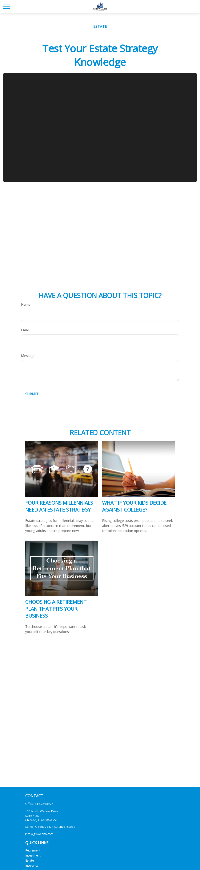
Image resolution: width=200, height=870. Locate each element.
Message (28, 355)
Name (26, 304)
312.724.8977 (44, 804)
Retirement (32, 850)
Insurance (32, 865)
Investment (33, 855)
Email (25, 330)
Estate (29, 860)
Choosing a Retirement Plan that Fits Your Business (56, 608)
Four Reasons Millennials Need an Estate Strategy (59, 506)
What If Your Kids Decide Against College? (134, 506)
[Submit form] (32, 394)
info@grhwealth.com (39, 834)
